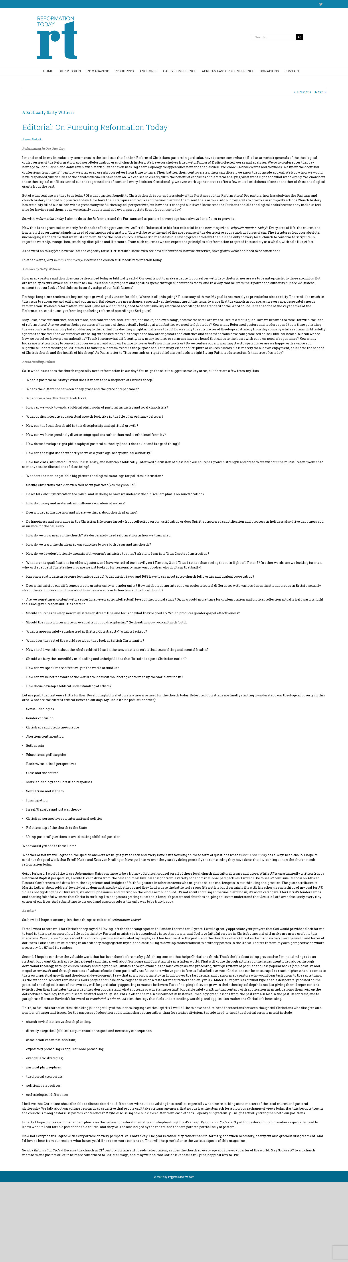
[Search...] (274, 37)
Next (319, 92)
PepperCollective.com (181, 1177)
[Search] (299, 37)
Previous (304, 92)
